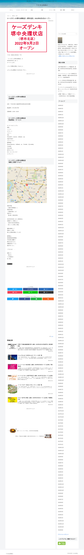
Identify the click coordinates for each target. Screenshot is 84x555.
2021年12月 (61, 264)
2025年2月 (60, 148)
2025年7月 (60, 133)
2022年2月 (60, 258)
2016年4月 (60, 472)
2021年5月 (60, 285)
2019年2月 (60, 368)
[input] (67, 34)
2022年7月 (60, 242)
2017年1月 (60, 444)
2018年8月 (60, 386)
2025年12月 (61, 117)
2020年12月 (61, 300)
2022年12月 (61, 227)
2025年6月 (60, 136)
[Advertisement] (30, 83)
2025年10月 (61, 123)
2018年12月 (61, 374)
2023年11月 (61, 194)
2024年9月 (60, 163)
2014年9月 (60, 530)
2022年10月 (61, 233)
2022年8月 (60, 239)
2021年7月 (60, 279)
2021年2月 (60, 294)
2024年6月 (60, 172)
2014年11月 (61, 523)
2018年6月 (60, 392)
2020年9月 (60, 310)
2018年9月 (60, 383)
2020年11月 (61, 304)
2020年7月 (60, 316)
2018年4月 (60, 398)
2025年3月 (60, 145)
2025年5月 (60, 139)
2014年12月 (61, 520)
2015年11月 (61, 487)
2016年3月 (60, 475)
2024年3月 (60, 181)
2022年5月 (60, 249)
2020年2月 (60, 331)
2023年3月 (60, 218)
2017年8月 (60, 423)
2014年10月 (61, 526)
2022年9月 (60, 236)
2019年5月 (60, 359)
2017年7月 (60, 426)
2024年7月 (60, 169)
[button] (76, 34)
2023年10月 (61, 197)
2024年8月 (60, 166)
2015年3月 (60, 511)
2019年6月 (60, 355)
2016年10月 (61, 453)
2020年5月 (60, 322)
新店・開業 (9, 263)
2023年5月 (60, 212)
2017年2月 (60, 441)
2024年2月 (60, 184)
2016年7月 (60, 462)
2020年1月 (60, 334)
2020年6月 (60, 319)
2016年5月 (60, 468)
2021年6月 (60, 282)
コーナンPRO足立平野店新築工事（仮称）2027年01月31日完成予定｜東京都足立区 (67, 82)
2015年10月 (61, 490)
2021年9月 (60, 273)
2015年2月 (60, 514)
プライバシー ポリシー (63, 534)
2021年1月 (60, 297)
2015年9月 (60, 493)
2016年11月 (61, 450)
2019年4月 (60, 362)
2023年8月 (60, 203)
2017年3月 (60, 438)
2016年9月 (60, 456)
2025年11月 (61, 120)
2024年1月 (60, 188)
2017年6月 (60, 429)
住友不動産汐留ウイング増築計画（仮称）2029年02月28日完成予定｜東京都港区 (67, 68)
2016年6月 (60, 465)
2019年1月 (60, 371)
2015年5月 (60, 505)
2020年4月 (60, 325)
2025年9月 (60, 126)
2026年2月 (60, 111)
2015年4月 (60, 508)
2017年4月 (60, 435)
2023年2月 (60, 221)
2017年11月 (61, 414)
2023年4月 (60, 215)
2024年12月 (61, 154)
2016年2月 (60, 478)
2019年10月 (61, 343)
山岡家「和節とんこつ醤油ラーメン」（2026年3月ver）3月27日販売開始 (67, 95)
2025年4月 (60, 142)
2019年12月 (61, 337)
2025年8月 (60, 129)
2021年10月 (61, 270)
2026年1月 (60, 114)
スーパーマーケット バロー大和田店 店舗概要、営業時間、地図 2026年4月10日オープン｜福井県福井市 (67, 75)
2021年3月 (60, 291)
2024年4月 (60, 178)
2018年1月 (60, 407)
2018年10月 (61, 380)
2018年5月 (60, 395)
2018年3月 (60, 401)
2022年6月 (60, 246)
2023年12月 (61, 191)
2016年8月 (60, 459)
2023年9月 (60, 200)
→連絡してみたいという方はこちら (66, 56)
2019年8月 (60, 349)
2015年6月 (60, 502)
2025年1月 (60, 151)
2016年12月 (61, 447)
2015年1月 (60, 517)
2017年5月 (60, 432)
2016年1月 (60, 481)
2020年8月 (60, 313)
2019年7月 (60, 352)
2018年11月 (61, 377)
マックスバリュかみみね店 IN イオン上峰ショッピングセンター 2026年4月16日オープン (67, 89)
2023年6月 (60, 209)
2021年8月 (60, 276)
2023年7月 (60, 206)
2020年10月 (61, 307)
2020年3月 (60, 328)
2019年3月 (60, 365)
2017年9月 (60, 420)
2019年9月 (60, 346)
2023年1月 (60, 224)
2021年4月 (60, 288)
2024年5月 (60, 175)
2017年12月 (61, 410)
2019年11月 (61, 340)
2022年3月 (60, 255)
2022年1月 (60, 261)
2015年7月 (60, 499)
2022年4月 (60, 252)
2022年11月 (61, 230)
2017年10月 (61, 417)
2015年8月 (60, 496)
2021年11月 (61, 267)
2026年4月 (60, 105)
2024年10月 (61, 160)
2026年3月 (60, 108)
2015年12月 (61, 484)
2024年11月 (61, 157)
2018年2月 (60, 404)
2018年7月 (60, 389)
